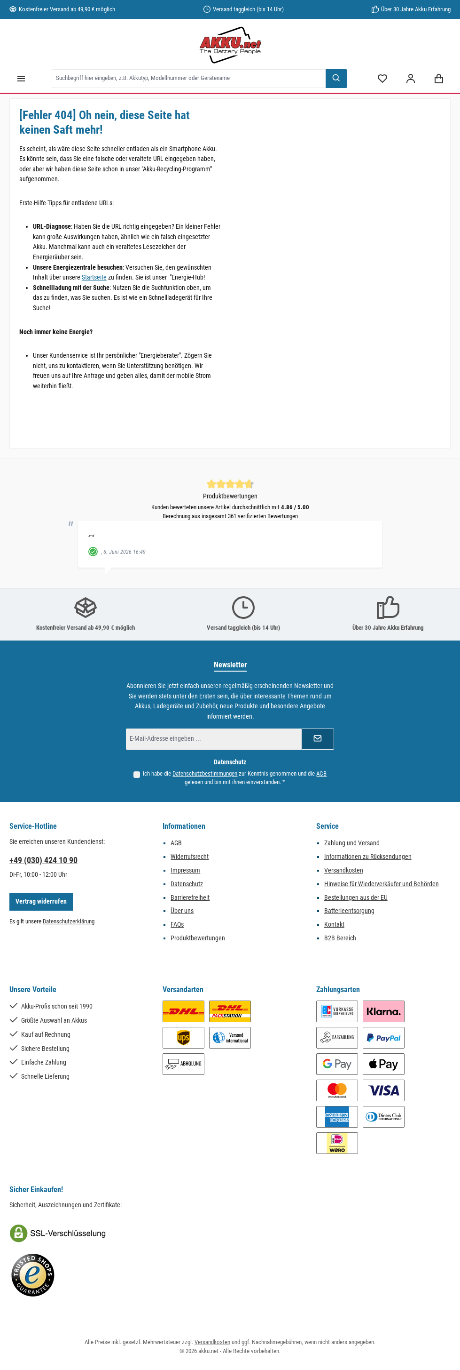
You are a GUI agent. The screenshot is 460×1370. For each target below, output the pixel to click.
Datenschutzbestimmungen (204, 773)
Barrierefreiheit (190, 898)
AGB (321, 773)
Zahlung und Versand (352, 843)
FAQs (177, 925)
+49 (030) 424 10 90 (43, 860)
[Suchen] (336, 78)
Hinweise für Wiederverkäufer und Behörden (381, 884)
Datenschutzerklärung (68, 921)
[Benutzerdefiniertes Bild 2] (32, 1275)
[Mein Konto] (410, 78)
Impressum (185, 870)
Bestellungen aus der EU (356, 898)
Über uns (182, 911)
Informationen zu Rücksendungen (368, 857)
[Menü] (21, 78)
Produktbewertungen (198, 938)
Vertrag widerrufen (41, 901)
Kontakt (334, 925)
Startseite (94, 277)
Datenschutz (187, 884)
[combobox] (189, 78)
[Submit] (317, 739)
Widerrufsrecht (190, 857)
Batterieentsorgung (349, 911)
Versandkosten (343, 870)
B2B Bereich (340, 938)
